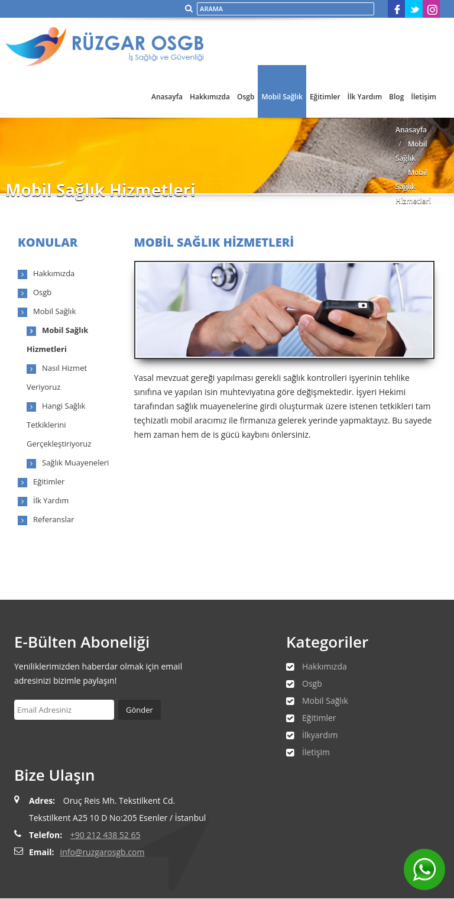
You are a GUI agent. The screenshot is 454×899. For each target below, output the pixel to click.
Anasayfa (167, 97)
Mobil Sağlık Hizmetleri (413, 186)
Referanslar (53, 519)
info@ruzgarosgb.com (102, 852)
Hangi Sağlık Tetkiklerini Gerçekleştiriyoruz (59, 424)
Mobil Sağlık (281, 97)
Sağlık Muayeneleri (75, 462)
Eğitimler (325, 97)
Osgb (245, 97)
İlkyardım (320, 734)
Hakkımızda (210, 97)
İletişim (423, 97)
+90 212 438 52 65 (105, 834)
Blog (396, 97)
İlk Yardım (365, 97)
